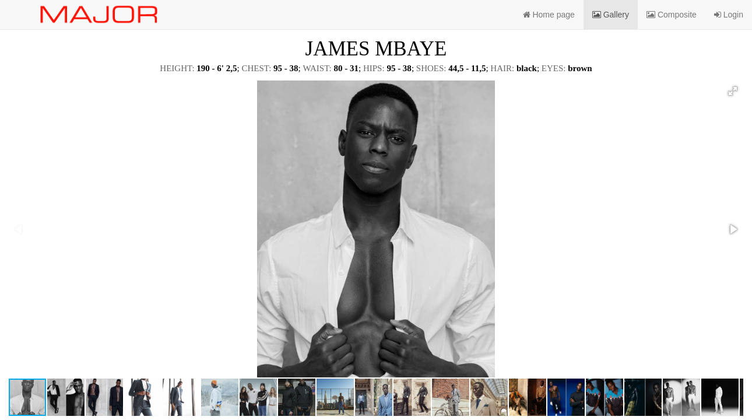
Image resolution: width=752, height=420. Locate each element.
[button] (732, 91)
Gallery (610, 14)
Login (728, 14)
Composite (671, 14)
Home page (549, 14)
